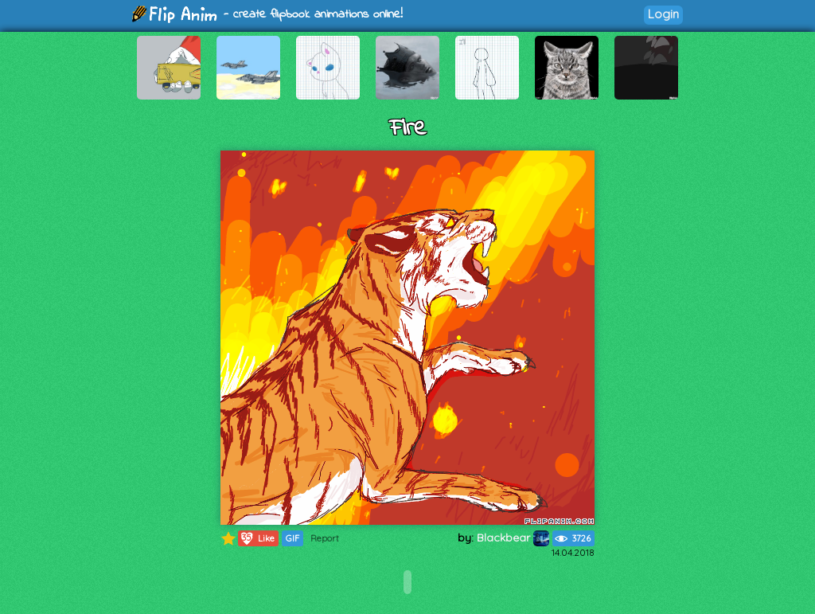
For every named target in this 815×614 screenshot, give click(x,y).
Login (663, 14)
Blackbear (513, 537)
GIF (292, 538)
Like (257, 538)
